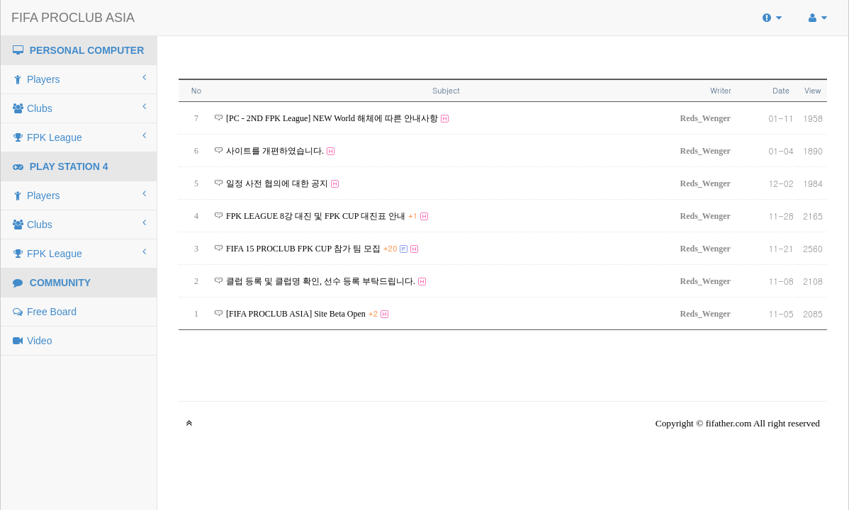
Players (78, 78)
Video (31, 340)
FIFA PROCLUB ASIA (73, 18)
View (812, 90)
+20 (390, 248)
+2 (373, 313)
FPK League (78, 136)
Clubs (78, 107)
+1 (412, 215)
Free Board (44, 311)
